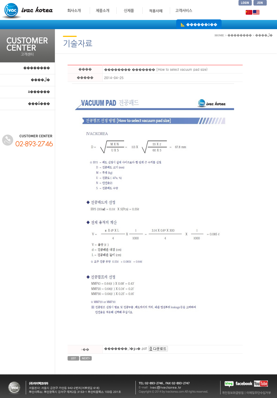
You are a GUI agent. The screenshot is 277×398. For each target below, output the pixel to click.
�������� (36, 68)
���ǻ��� (39, 104)
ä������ (39, 92)
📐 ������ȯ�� (199, 24)
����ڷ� (40, 80)
